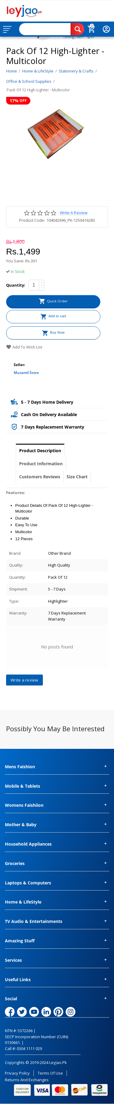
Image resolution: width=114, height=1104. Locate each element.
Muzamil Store (26, 372)
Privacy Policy (17, 1073)
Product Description (40, 450)
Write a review (73, 212)
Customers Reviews (39, 477)
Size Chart (77, 477)
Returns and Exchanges (27, 1079)
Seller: (19, 364)
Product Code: (32, 220)
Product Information (41, 463)
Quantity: (15, 285)
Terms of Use (50, 1073)
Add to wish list (24, 347)
